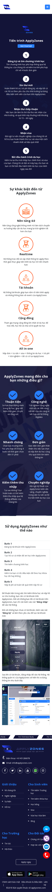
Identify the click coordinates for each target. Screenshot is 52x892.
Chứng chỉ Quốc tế (39, 839)
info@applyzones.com (22, 763)
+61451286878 (23, 758)
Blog (33, 821)
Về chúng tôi (10, 790)
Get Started (26, 46)
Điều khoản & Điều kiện (31, 882)
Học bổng (35, 804)
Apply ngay (26, 862)
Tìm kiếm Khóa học (39, 798)
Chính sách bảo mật (11, 882)
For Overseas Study (26, 737)
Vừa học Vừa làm (38, 815)
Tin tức (8, 843)
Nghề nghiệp (10, 796)
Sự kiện (8, 801)
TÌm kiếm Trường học (38, 792)
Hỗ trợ (7, 807)
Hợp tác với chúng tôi (40, 845)
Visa (32, 810)
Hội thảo (8, 849)
